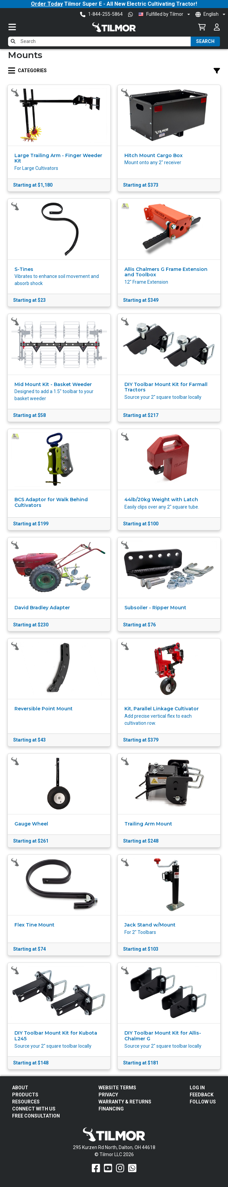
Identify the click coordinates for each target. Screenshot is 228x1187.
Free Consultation (36, 1116)
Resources (26, 1101)
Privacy (108, 1094)
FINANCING (111, 1108)
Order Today (47, 4)
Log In (197, 1087)
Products (25, 1094)
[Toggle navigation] (18, 27)
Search (205, 41)
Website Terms (117, 1087)
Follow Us (203, 1101)
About (20, 1087)
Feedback (202, 1094)
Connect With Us (33, 1108)
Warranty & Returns (125, 1101)
